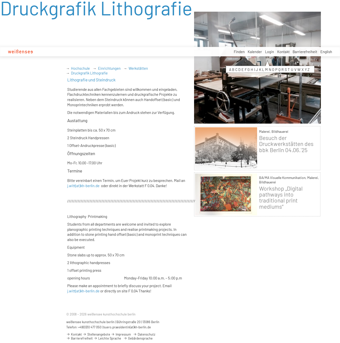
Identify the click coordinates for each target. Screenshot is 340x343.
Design (118, 51)
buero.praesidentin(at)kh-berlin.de (127, 327)
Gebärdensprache (138, 338)
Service (191, 52)
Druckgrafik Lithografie (89, 73)
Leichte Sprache (107, 338)
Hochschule (50, 51)
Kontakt (283, 51)
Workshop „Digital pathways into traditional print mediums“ (281, 197)
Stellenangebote (169, 52)
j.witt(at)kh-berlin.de (83, 185)
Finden (239, 51)
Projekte (146, 51)
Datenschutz (144, 334)
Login (269, 51)
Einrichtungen (109, 68)
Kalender (255, 51)
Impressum (121, 334)
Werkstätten (138, 68)
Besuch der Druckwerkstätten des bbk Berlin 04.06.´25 (286, 144)
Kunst (131, 51)
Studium (103, 51)
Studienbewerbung (78, 51)
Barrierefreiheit (305, 51)
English (326, 51)
